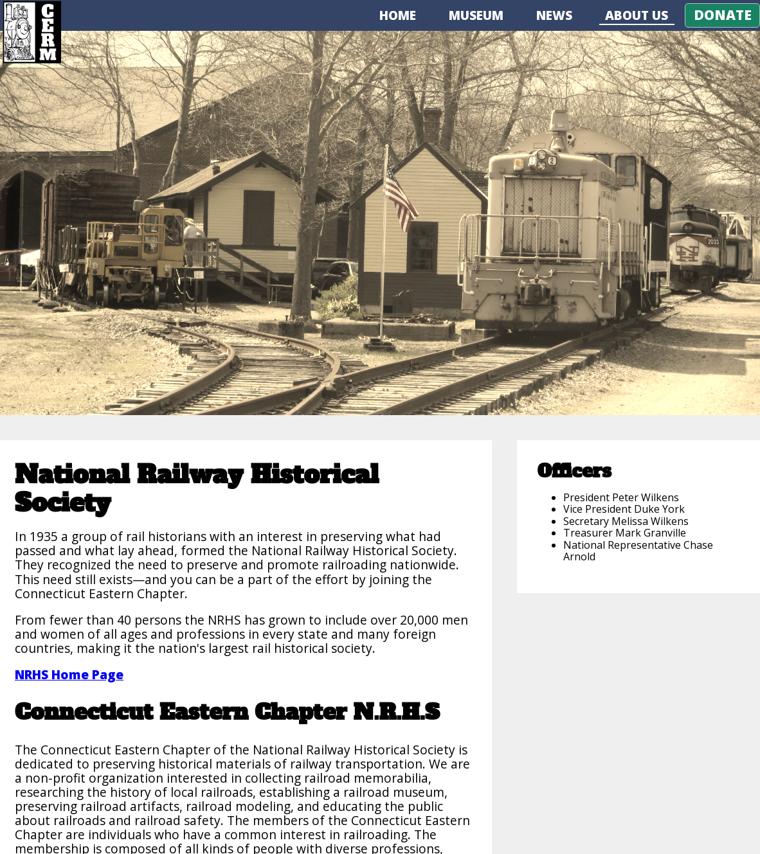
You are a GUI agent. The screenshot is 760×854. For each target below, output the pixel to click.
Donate (723, 15)
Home (397, 15)
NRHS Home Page (69, 674)
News (554, 15)
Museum (476, 15)
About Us (636, 15)
